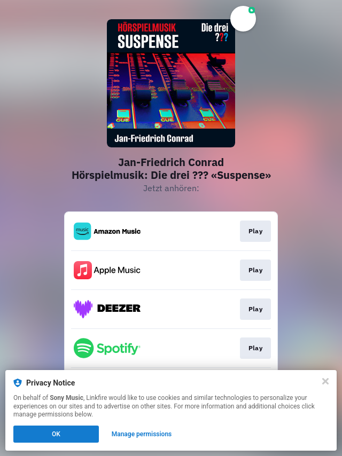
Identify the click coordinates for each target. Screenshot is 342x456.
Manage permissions (142, 434)
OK (56, 434)
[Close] (325, 381)
